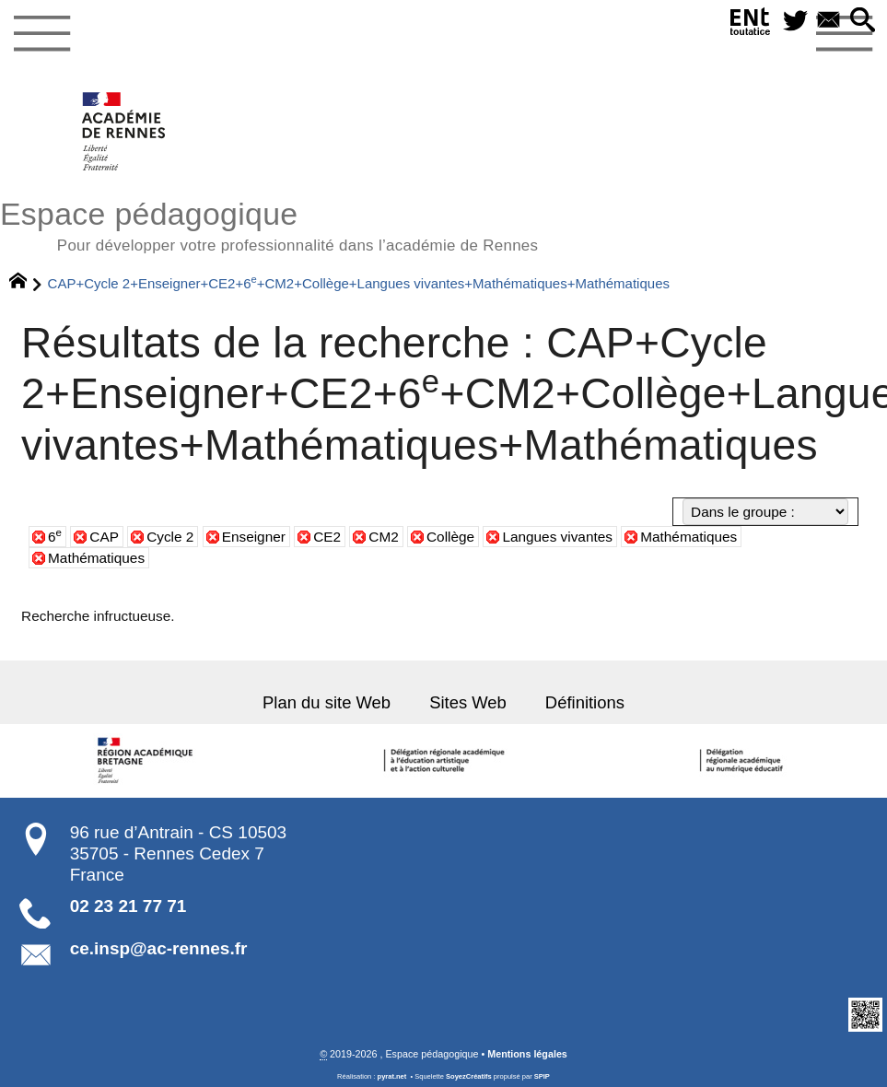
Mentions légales (527, 1052)
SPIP (542, 1075)
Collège (450, 536)
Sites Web (467, 702)
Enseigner (254, 536)
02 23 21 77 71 (128, 905)
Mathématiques (688, 536)
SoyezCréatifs (469, 1075)
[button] (863, 21)
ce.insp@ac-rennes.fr (159, 948)
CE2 (327, 536)
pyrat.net (392, 1075)
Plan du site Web (328, 702)
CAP (104, 536)
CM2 (383, 536)
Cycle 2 (169, 536)
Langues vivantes (557, 536)
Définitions (582, 702)
